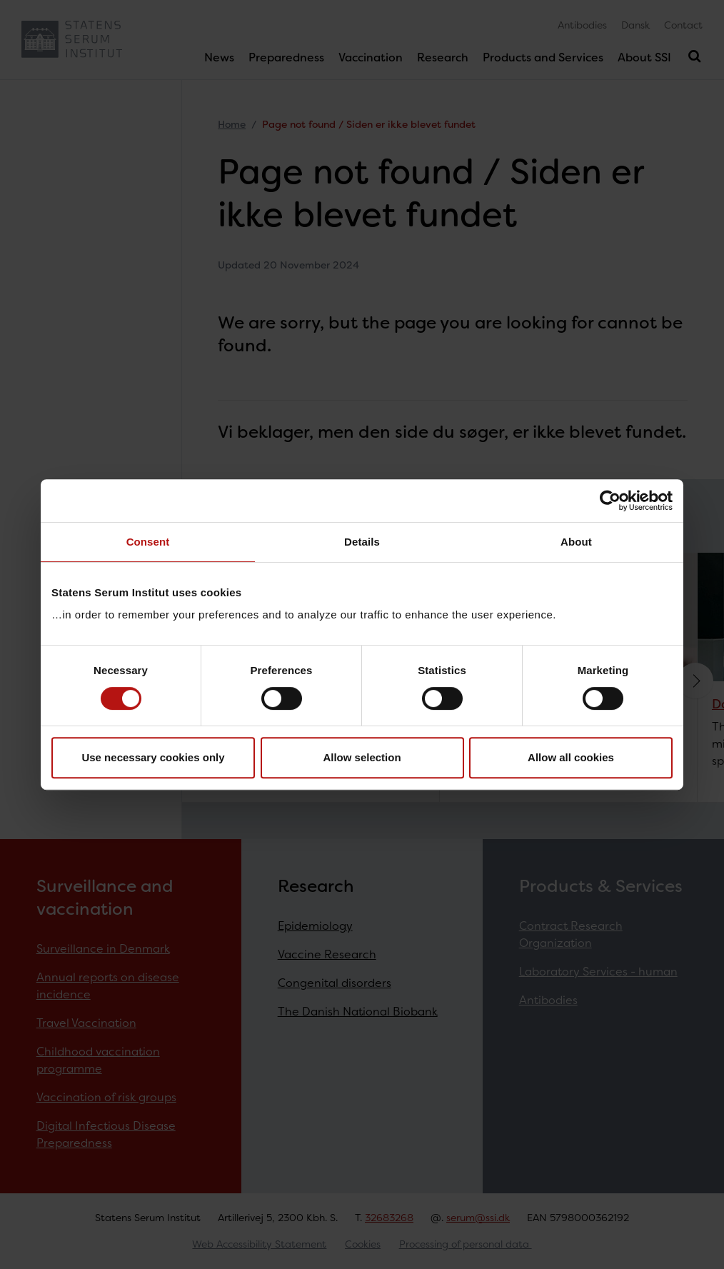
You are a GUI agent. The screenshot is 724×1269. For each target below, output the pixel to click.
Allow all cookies (571, 757)
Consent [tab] (148, 542)
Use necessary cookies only (152, 757)
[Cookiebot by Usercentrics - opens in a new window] (610, 500)
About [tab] (576, 542)
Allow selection (362, 757)
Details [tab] (362, 542)
